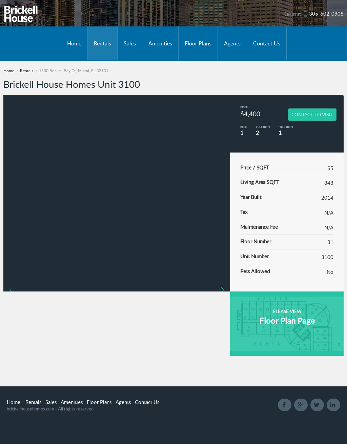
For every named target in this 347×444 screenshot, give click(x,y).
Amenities (160, 43)
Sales (130, 43)
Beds (243, 127)
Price (244, 107)
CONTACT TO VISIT (312, 114)
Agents (232, 43)
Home (74, 43)
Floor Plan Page (287, 320)
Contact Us (266, 43)
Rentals (102, 43)
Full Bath (263, 127)
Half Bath (286, 127)
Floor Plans (198, 43)
